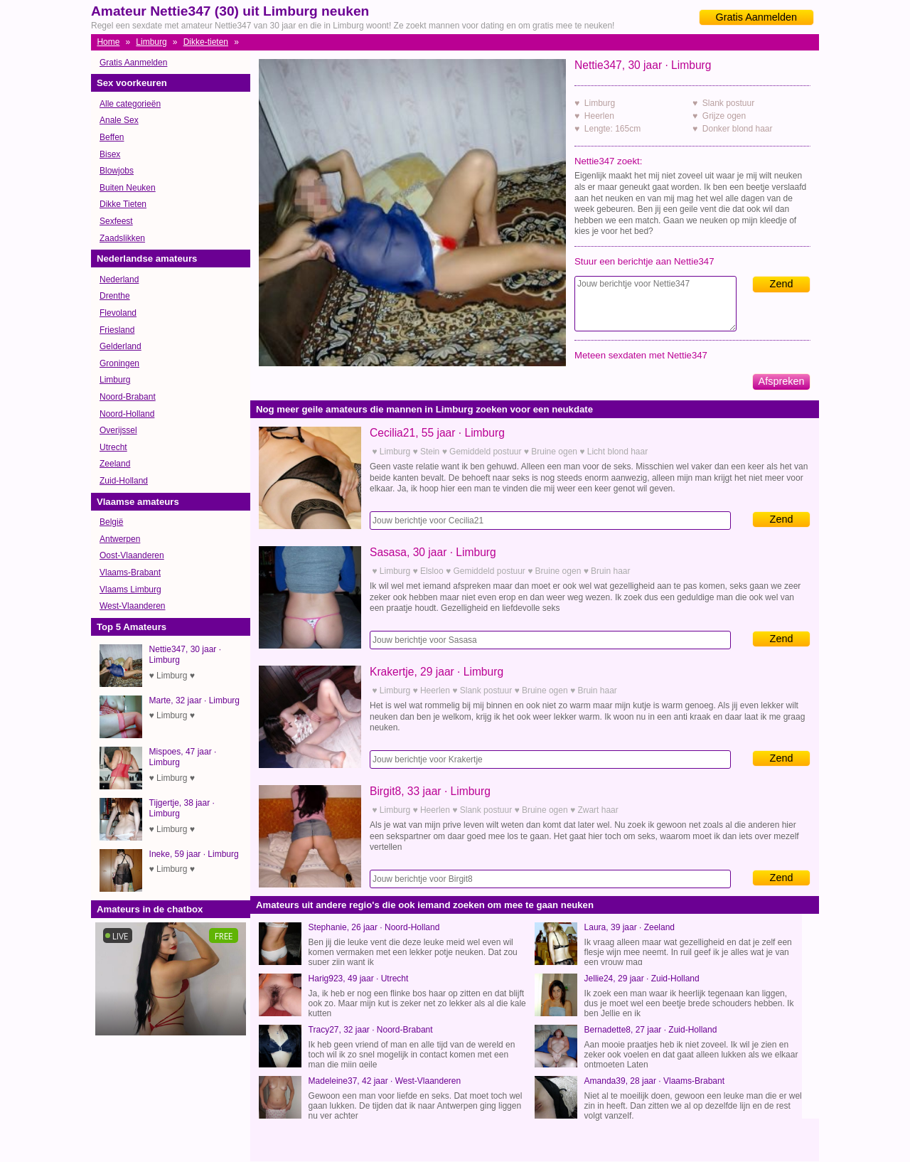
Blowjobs (117, 171)
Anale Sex (119, 120)
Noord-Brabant (128, 397)
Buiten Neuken (128, 188)
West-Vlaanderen (133, 606)
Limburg (151, 42)
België (111, 522)
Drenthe (115, 296)
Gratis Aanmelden (756, 17)
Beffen (112, 137)
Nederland (119, 279)
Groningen (119, 363)
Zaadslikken (122, 238)
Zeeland (115, 464)
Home (108, 42)
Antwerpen (120, 539)
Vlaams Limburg (130, 590)
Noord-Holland (127, 414)
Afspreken (782, 381)
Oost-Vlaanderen (132, 555)
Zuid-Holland (124, 481)
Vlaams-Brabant (130, 572)
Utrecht (113, 447)
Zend (781, 283)
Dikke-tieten (205, 42)
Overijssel (118, 430)
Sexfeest (116, 221)
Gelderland (120, 346)
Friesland (117, 330)
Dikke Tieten (123, 204)
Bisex (110, 154)
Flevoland (118, 313)
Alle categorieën (130, 104)
